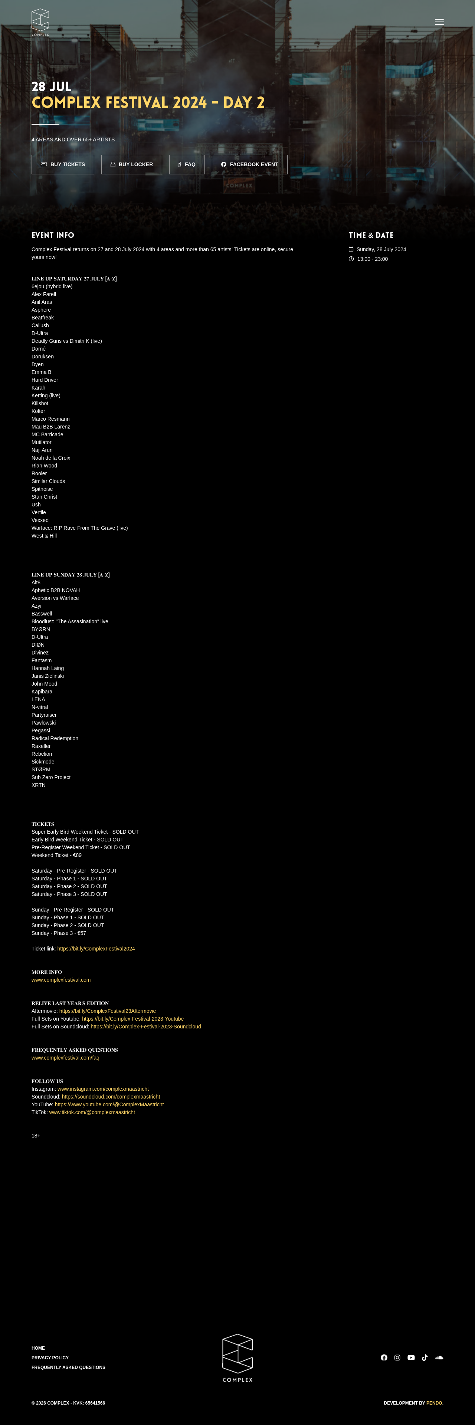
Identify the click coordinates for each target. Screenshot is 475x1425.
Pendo (434, 1403)
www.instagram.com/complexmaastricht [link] (103, 1089)
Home (38, 1348)
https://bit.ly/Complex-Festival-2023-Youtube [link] (133, 1019)
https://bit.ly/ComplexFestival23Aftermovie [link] (107, 1011)
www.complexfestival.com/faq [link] (65, 1058)
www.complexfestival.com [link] (61, 980)
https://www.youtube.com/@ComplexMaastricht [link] (109, 1104)
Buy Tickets (63, 164)
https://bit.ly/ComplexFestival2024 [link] (96, 949)
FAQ (187, 164)
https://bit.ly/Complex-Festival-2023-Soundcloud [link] (146, 1027)
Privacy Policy (50, 1357)
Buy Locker (132, 164)
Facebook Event (249, 164)
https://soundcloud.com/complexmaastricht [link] (111, 1097)
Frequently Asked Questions (68, 1367)
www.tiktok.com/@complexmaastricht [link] (92, 1112)
